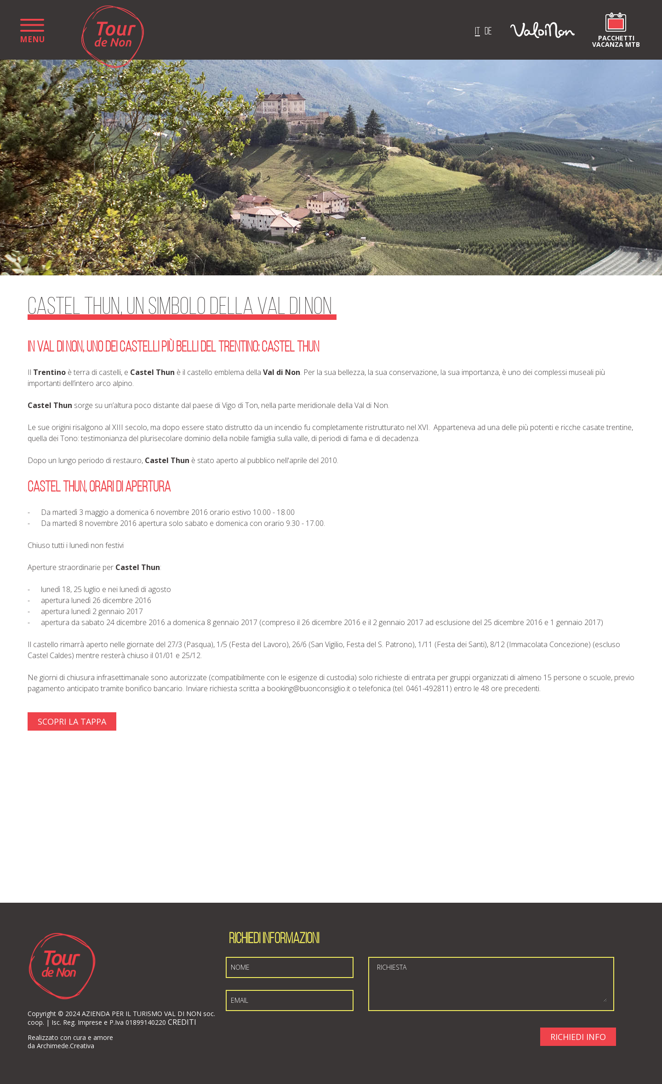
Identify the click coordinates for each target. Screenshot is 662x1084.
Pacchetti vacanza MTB (616, 41)
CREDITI (182, 1022)
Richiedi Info (578, 1036)
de (488, 32)
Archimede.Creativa (65, 1045)
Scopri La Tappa (72, 721)
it (477, 32)
